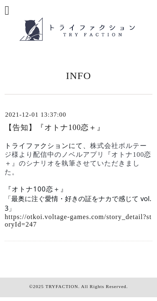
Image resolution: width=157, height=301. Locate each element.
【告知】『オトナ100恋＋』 (55, 127)
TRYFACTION (61, 286)
